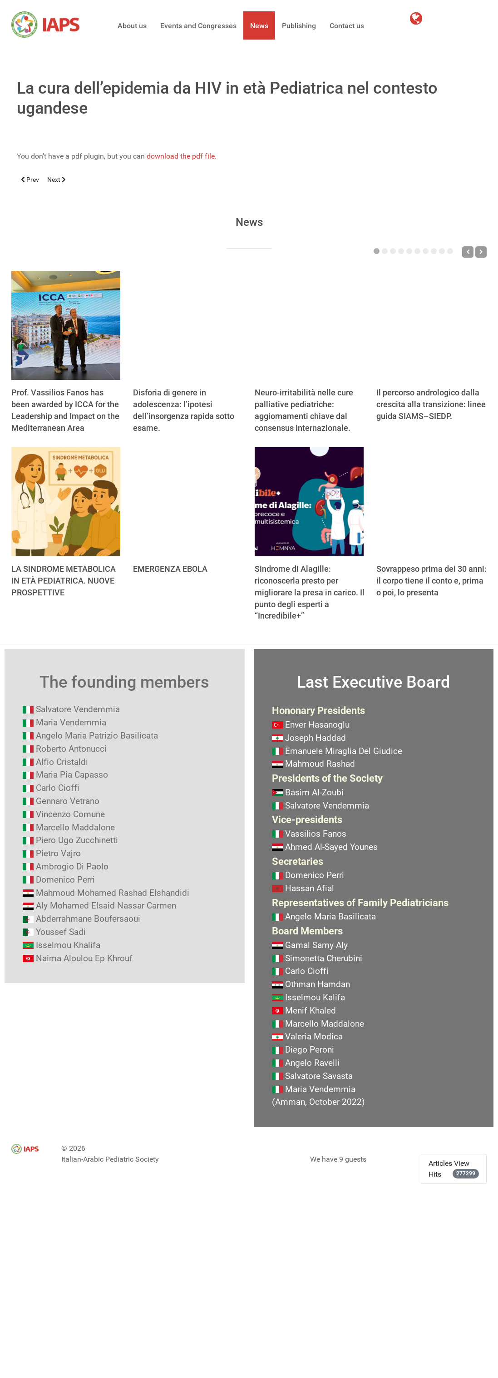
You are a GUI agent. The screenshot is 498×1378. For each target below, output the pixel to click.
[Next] (481, 252)
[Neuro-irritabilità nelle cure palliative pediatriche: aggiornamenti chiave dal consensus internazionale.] (309, 325)
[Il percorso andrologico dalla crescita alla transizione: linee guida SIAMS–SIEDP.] (430, 325)
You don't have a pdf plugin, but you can (117, 156)
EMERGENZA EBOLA (170, 569)
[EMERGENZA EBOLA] (187, 501)
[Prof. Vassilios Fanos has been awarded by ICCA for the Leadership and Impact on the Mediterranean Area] (65, 325)
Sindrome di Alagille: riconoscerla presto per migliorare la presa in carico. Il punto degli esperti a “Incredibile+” (310, 592)
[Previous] (467, 252)
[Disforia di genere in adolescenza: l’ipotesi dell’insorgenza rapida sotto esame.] (187, 325)
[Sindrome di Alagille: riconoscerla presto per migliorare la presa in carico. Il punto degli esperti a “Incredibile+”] (309, 501)
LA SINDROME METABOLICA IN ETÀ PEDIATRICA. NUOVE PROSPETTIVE (63, 580)
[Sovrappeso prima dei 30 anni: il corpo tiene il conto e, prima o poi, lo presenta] (430, 501)
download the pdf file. (182, 156)
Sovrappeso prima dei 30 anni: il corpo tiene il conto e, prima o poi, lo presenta (431, 580)
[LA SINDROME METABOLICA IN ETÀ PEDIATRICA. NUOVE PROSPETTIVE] (65, 501)
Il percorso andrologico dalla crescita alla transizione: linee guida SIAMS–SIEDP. (431, 404)
